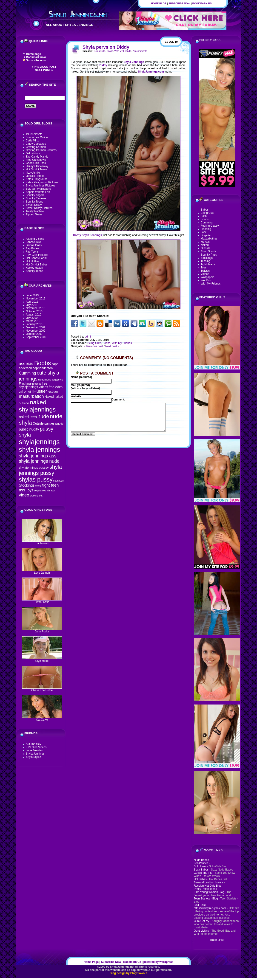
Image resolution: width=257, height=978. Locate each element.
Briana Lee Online (37, 137)
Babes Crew (33, 242)
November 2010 (35, 308)
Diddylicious (33, 153)
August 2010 (33, 314)
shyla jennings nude (39, 461)
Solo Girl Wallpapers (38, 188)
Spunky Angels (35, 195)
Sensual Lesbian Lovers (208, 882)
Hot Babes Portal (36, 258)
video (24, 495)
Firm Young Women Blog (209, 892)
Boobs (42, 363)
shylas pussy (36, 479)
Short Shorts (208, 251)
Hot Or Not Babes (37, 264)
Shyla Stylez (33, 756)
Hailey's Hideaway (37, 166)
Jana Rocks (42, 630)
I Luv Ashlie (33, 172)
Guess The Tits (203, 872)
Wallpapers (207, 277)
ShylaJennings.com (151, 71)
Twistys (205, 270)
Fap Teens (32, 251)
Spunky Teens (34, 201)
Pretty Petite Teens (205, 889)
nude (43, 416)
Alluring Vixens (35, 238)
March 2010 (33, 321)
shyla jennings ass (37, 455)
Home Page (158, 3)
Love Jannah (42, 571)
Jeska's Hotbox (35, 176)
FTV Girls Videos (36, 747)
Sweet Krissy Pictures (39, 208)
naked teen (28, 417)
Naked (49, 396)
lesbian (53, 391)
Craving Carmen (36, 147)
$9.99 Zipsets (34, 134)
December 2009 (35, 327)
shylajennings (39, 441)
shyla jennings (39, 449)
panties (49, 423)
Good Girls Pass (36, 163)
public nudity (29, 429)
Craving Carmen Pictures (41, 150)
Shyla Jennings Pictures (40, 185)
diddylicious (44, 379)
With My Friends (122, 51)
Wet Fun (206, 280)
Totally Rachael (35, 211)
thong (38, 485)
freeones (36, 383)
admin (88, 336)
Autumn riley (33, 744)
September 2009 (36, 337)
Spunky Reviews (36, 198)
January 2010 (34, 324)
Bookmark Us (202, 3)
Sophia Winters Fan (38, 192)
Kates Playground (37, 179)
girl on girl (25, 391)
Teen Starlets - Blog (206, 898)
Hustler (40, 391)
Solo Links (200, 866)
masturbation (31, 396)
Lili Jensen (42, 542)
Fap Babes (32, 248)
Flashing (25, 383)
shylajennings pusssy (34, 467)
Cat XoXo (42, 718)
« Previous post (43, 66)
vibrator (51, 490)
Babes (204, 209)
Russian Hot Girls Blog (208, 885)
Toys (29, 490)
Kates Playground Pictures (42, 182)
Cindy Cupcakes (36, 143)
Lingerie (206, 235)
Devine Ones (34, 245)
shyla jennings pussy (40, 470)
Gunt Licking (201, 930)
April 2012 (32, 301)
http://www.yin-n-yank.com (210, 908)
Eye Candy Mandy (37, 156)
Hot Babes (200, 879)
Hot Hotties (32, 261)
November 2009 (35, 330)
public (59, 423)
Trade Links (217, 939)
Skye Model (42, 659)
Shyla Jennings (35, 753)
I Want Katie (42, 601)
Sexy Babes (201, 869)
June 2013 (32, 295)
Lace (204, 232)
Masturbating (209, 238)
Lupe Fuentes (34, 750)
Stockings (26, 485)
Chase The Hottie (42, 689)
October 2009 (34, 333)
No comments (140, 51)
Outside (38, 423)
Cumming (27, 373)
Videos (205, 274)
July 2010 (31, 317)
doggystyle (57, 379)
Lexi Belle (200, 905)
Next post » (44, 70)
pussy (46, 429)
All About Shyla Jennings (69, 25)
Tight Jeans (208, 264)
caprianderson (43, 368)
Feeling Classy (210, 225)
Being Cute (99, 51)
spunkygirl (58, 480)
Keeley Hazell (34, 267)
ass (22, 363)
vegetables (40, 490)
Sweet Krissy (34, 204)
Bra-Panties (201, 863)
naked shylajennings (37, 406)
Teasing (205, 261)
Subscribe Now (179, 3)
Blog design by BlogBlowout (128, 973)
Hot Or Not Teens (36, 169)
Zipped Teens (34, 214)
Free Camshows (36, 159)
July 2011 (31, 305)
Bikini (29, 364)
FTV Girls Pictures (37, 254)
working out (36, 495)
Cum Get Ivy (201, 921)
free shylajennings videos (33, 385)
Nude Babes (201, 860)
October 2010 (34, 311)
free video (56, 387)
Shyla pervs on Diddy (106, 47)
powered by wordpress (158, 962)
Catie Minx (32, 140)
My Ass (205, 241)
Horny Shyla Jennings (87, 235)
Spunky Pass (209, 254)
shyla (25, 435)
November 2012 (35, 298)
